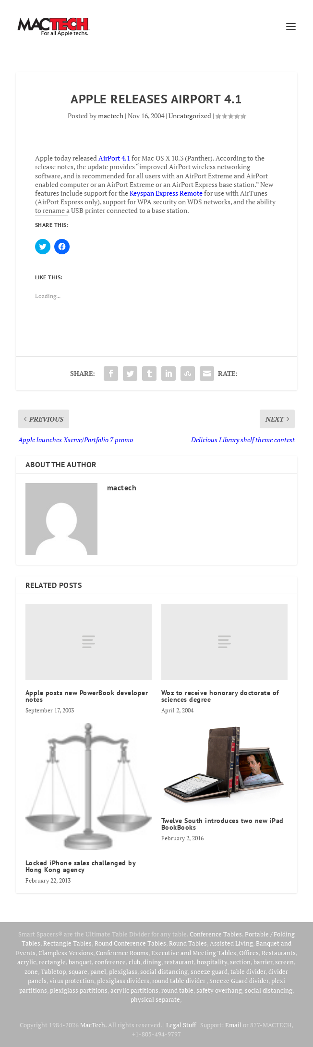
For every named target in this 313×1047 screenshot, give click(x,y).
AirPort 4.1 (114, 157)
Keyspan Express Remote (166, 193)
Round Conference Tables (130, 943)
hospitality (212, 962)
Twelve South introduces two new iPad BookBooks (222, 824)
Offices (249, 952)
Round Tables (188, 943)
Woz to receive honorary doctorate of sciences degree (220, 696)
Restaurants (279, 952)
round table (177, 990)
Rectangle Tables (67, 943)
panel (98, 971)
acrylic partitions (134, 990)
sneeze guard (209, 971)
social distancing (164, 971)
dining (152, 962)
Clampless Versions (65, 952)
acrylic (26, 962)
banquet (80, 962)
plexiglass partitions (79, 990)
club (134, 962)
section (240, 962)
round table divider (179, 980)
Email (233, 1025)
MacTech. (93, 1025)
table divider (247, 971)
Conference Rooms (122, 952)
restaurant (179, 962)
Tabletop (53, 971)
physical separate (155, 999)
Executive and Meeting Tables (193, 952)
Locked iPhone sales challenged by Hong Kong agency (80, 866)
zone (31, 971)
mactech (110, 115)
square (78, 971)
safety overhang (219, 990)
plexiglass (123, 971)
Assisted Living (231, 943)
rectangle (52, 962)
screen (284, 962)
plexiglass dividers (123, 980)
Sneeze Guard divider (238, 980)
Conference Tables (216, 934)
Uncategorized (190, 115)
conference (110, 962)
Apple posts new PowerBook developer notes (86, 696)
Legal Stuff (181, 1025)
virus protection (71, 980)
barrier (262, 962)
